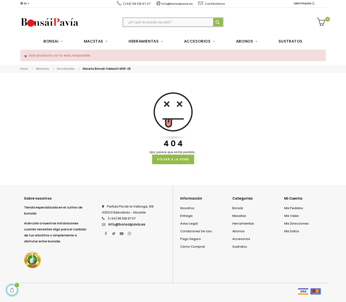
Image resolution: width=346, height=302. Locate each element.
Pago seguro (190, 239)
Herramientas (243, 223)
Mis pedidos (293, 208)
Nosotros (187, 208)
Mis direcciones (296, 223)
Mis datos (291, 231)
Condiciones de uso (196, 231)
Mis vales (291, 216)
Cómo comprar (192, 246)
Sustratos (239, 246)
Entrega (186, 216)
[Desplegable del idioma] (25, 3)
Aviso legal (189, 223)
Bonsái (237, 208)
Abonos (238, 231)
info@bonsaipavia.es (126, 224)
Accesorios (241, 239)
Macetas (239, 216)
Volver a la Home (173, 159)
